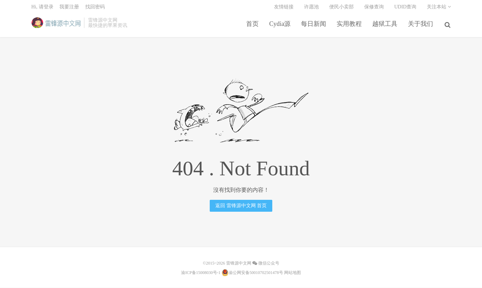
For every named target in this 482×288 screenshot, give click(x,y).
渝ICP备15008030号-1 (201, 273)
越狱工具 (385, 25)
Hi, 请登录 (42, 9)
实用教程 (350, 25)
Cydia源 (281, 25)
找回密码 (95, 9)
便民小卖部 (341, 9)
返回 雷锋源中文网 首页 (241, 206)
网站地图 (292, 273)
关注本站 (439, 9)
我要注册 (69, 9)
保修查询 (374, 9)
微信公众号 (265, 263)
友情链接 (284, 9)
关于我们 (421, 25)
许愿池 (311, 9)
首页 (253, 25)
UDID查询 (405, 9)
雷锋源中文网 (56, 24)
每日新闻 (314, 25)
